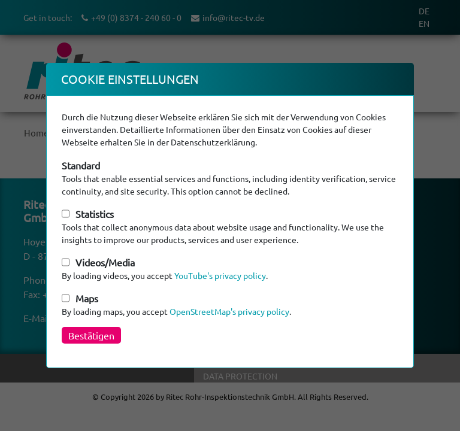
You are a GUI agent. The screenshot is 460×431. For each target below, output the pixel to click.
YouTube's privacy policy (220, 275)
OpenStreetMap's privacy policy (229, 311)
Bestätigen (91, 335)
